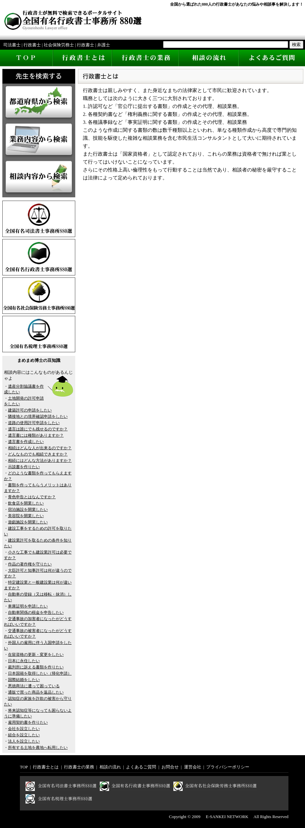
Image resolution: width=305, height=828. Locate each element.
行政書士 (32, 44)
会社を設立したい (24, 728)
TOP (24, 766)
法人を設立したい (24, 741)
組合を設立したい (24, 735)
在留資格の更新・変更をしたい (36, 654)
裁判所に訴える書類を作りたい (36, 667)
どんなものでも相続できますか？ (38, 454)
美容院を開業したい (26, 515)
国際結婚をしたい (24, 679)
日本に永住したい (24, 660)
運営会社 (192, 766)
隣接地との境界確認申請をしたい (38, 416)
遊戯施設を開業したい (28, 522)
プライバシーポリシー (227, 766)
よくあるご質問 (141, 766)
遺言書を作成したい (26, 441)
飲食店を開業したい (26, 503)
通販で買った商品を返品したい (36, 692)
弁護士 (103, 44)
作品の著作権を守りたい (30, 564)
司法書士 (12, 44)
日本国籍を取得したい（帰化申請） (40, 673)
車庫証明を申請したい (28, 606)
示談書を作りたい (24, 466)
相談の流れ (110, 766)
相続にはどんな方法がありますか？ (40, 460)
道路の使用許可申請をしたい (34, 422)
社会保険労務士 (59, 44)
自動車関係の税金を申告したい (36, 612)
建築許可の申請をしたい (30, 410)
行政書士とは (46, 766)
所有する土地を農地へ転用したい (38, 747)
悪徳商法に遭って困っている (34, 686)
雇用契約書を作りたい (28, 722)
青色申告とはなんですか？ (32, 497)
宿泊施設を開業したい (28, 509)
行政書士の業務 (79, 766)
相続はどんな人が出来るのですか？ (40, 448)
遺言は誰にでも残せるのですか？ (38, 429)
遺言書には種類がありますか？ (36, 435)
